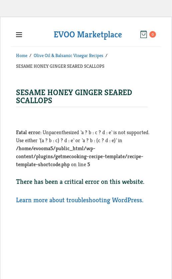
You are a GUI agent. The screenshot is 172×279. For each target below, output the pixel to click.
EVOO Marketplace (88, 34)
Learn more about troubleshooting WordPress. (79, 200)
